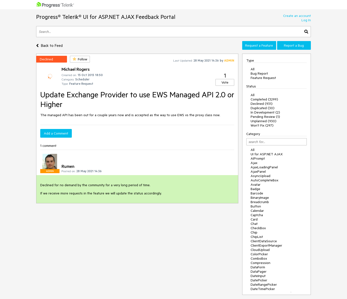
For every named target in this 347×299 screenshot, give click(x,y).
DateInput (258, 276)
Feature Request (263, 78)
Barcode (257, 193)
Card (254, 219)
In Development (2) (265, 112)
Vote (224, 82)
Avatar (255, 184)
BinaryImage (260, 197)
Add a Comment (56, 133)
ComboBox (259, 258)
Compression (260, 263)
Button (256, 206)
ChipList (257, 237)
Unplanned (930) (263, 121)
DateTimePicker (263, 289)
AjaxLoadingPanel (264, 167)
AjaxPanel (258, 171)
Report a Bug (294, 45)
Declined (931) (262, 103)
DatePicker (259, 280)
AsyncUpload (260, 176)
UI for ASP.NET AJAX (267, 154)
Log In (306, 20)
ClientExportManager (266, 245)
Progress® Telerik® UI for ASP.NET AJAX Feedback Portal (105, 16)
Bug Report (259, 73)
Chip (254, 232)
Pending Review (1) (265, 116)
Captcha (257, 215)
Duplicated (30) (262, 108)
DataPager (259, 271)
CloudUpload (260, 250)
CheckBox (258, 228)
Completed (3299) (264, 99)
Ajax (254, 163)
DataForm (258, 267)
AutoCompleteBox (264, 180)
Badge (255, 189)
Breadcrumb (260, 202)
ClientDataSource (264, 241)
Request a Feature (259, 45)
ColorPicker (259, 254)
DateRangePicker (264, 284)
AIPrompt (258, 158)
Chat (254, 223)
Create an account (297, 16)
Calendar (257, 210)
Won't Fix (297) (262, 125)
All (252, 69)
